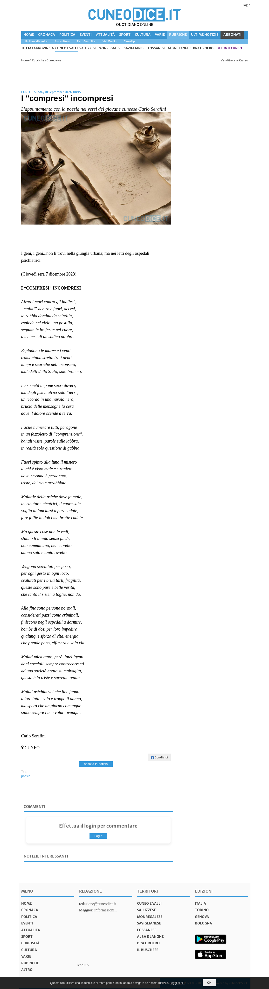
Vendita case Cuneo (234, 60)
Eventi (86, 34)
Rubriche (178, 34)
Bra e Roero (203, 48)
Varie (160, 34)
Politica (67, 34)
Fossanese (157, 48)
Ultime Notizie (204, 34)
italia (200, 903)
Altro (27, 969)
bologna (203, 923)
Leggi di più (177, 983)
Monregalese (110, 48)
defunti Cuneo (229, 48)
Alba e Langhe (180, 48)
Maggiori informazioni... (98, 910)
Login (246, 5)
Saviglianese (135, 48)
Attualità (105, 34)
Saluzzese (88, 48)
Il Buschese (147, 950)
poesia (25, 776)
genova (202, 917)
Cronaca (46, 34)
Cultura (143, 34)
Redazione (90, 891)
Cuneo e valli (66, 48)
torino (202, 910)
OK (209, 982)
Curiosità (30, 943)
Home (28, 34)
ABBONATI (232, 34)
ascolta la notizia (96, 764)
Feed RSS (83, 965)
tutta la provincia (37, 48)
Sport (125, 34)
